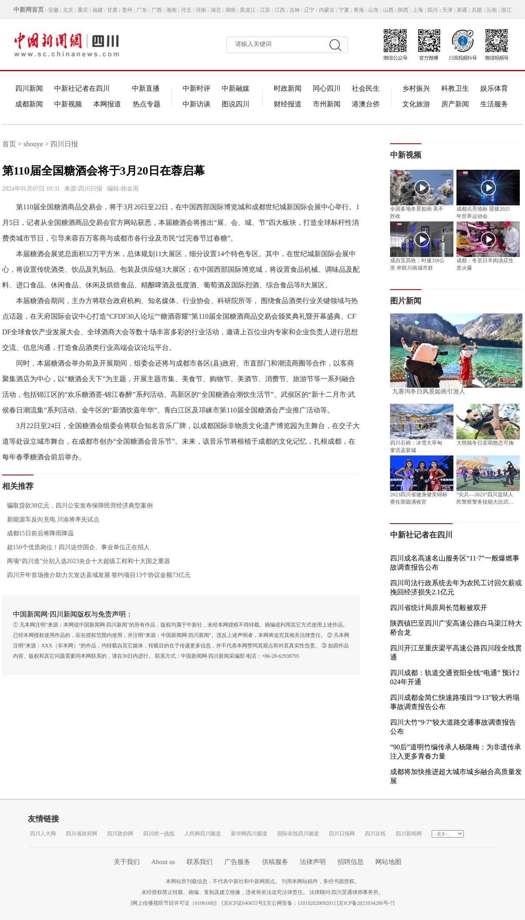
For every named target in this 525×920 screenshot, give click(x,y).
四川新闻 (29, 88)
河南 (201, 10)
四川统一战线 (158, 834)
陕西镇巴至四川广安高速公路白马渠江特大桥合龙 (456, 628)
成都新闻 (29, 104)
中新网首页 (28, 10)
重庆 (83, 10)
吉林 (294, 10)
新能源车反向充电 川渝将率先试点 (50, 519)
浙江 (506, 10)
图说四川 (235, 104)
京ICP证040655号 (243, 903)
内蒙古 (327, 10)
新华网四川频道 (249, 834)
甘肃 (112, 10)
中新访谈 (196, 104)
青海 (359, 10)
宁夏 (344, 10)
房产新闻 (455, 104)
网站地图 (388, 861)
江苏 (265, 10)
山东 (373, 10)
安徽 (53, 10)
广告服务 (237, 861)
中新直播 (146, 88)
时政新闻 (288, 88)
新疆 (462, 10)
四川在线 (375, 834)
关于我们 (127, 861)
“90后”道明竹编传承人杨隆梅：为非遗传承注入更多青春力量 (455, 751)
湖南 (230, 10)
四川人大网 (43, 834)
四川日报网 (342, 834)
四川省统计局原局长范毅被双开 (438, 607)
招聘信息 (351, 861)
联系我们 (200, 861)
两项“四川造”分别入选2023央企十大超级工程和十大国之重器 (86, 561)
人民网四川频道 (202, 834)
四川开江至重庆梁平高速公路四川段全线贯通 (456, 652)
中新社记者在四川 (82, 88)
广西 (156, 10)
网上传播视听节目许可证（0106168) (173, 903)
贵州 (127, 10)
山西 (388, 10)
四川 (432, 10)
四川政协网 (120, 834)
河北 (186, 10)
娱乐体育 (494, 88)
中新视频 (68, 104)
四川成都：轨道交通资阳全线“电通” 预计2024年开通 (454, 677)
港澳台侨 (366, 104)
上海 (418, 10)
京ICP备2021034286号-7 (365, 903)
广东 (142, 10)
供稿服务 (275, 861)
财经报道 (288, 104)
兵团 (477, 10)
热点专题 (147, 104)
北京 (68, 10)
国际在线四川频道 (298, 834)
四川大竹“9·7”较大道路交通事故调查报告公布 (453, 727)
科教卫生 (455, 88)
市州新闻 (327, 104)
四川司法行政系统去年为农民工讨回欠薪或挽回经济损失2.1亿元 (456, 587)
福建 (97, 10)
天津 (447, 10)
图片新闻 (405, 301)
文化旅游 (416, 104)
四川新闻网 (409, 834)
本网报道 (107, 104)
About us (163, 861)
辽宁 (309, 10)
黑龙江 (248, 10)
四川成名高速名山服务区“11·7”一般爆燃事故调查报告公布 (454, 562)
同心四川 (327, 88)
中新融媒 (235, 88)
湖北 (215, 10)
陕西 (403, 10)
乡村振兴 (416, 88)
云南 (491, 10)
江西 (280, 10)
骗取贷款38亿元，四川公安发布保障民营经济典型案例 (77, 505)
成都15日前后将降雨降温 (38, 533)
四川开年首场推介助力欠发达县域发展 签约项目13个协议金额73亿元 (96, 575)
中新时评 (196, 88)
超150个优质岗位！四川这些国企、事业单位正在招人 (76, 547)
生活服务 (494, 104)
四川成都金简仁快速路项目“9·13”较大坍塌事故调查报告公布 (454, 702)
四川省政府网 (81, 834)
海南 (171, 10)
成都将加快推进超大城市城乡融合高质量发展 (456, 776)
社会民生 (366, 88)
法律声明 (313, 861)
